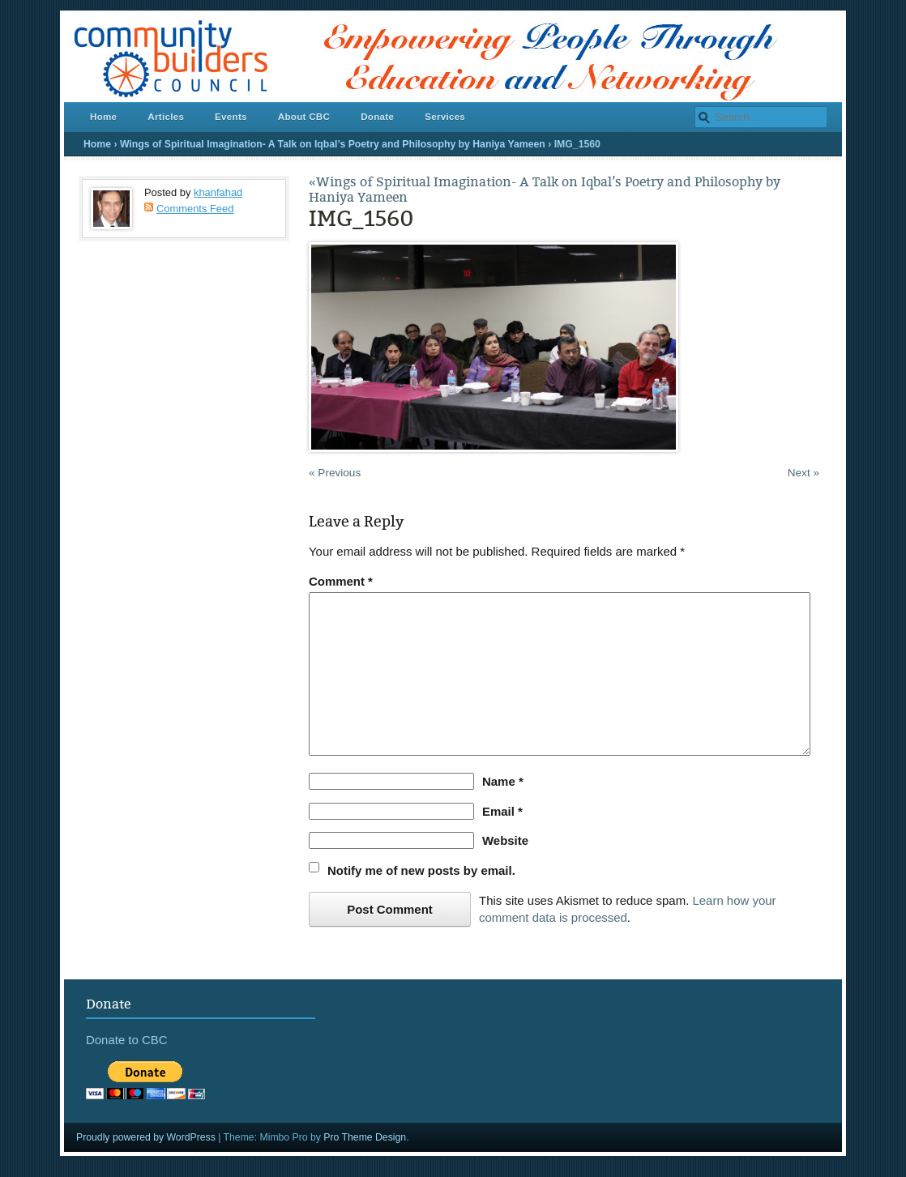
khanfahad (218, 192)
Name (503, 781)
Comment (341, 581)
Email (502, 811)
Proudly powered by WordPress (146, 1137)
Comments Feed (194, 209)
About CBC (304, 116)
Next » (803, 473)
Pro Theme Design (364, 1137)
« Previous (335, 473)
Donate (377, 116)
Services (445, 116)
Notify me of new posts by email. (421, 870)
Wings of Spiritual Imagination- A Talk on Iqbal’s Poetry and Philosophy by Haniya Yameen (332, 144)
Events (231, 116)
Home (103, 116)
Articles (165, 116)
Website (505, 840)
